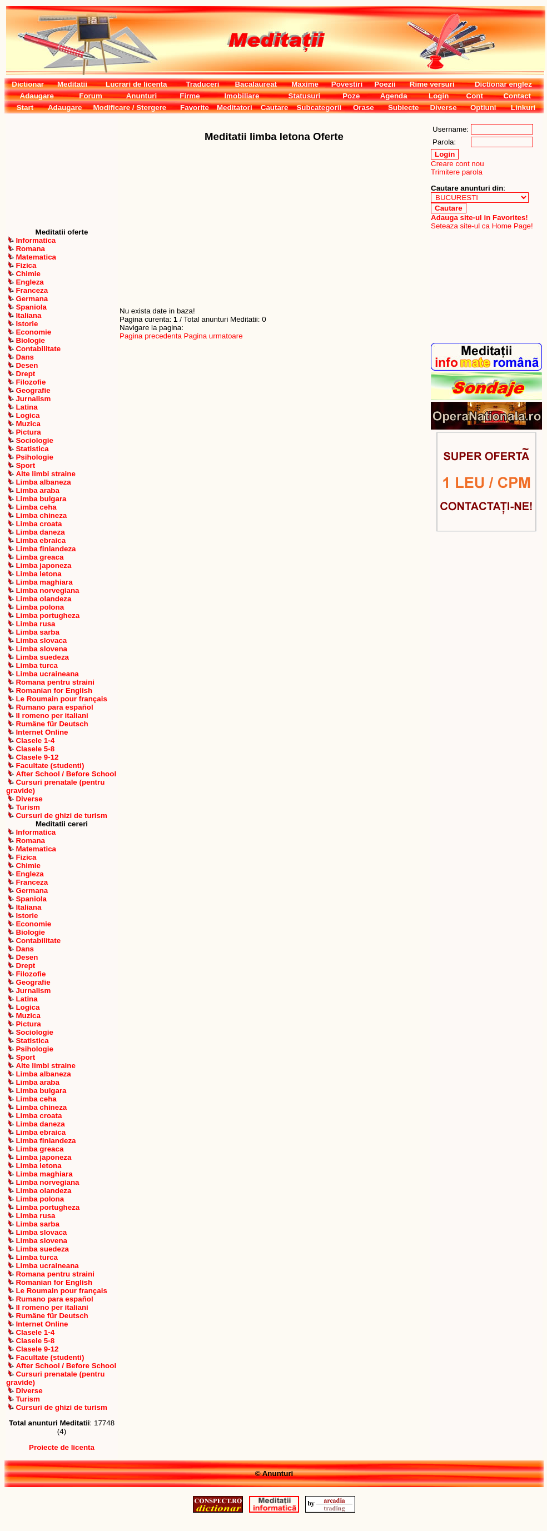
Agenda (393, 96)
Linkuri (523, 107)
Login (439, 96)
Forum (90, 96)
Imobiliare (241, 96)
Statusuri (305, 96)
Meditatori (234, 107)
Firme (190, 96)
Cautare (275, 107)
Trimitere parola (457, 172)
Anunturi (141, 96)
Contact (517, 96)
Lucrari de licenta (136, 84)
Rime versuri (432, 84)
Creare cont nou (457, 163)
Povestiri (346, 84)
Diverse (443, 107)
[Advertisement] (61, 170)
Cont (474, 96)
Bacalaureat (256, 84)
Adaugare (37, 96)
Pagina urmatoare (213, 336)
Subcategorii (318, 107)
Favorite (194, 107)
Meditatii (72, 84)
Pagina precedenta (151, 336)
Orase (363, 107)
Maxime (305, 84)
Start (25, 107)
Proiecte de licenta (62, 1447)
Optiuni (483, 107)
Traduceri (202, 84)
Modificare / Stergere (129, 107)
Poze (351, 96)
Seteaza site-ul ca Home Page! (482, 226)
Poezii (385, 84)
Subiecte (403, 107)
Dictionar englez (503, 84)
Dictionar (28, 84)
